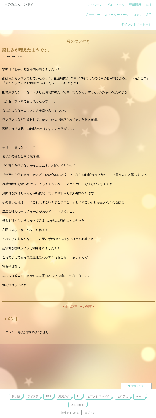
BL (78, 396)
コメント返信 (142, 14)
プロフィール (115, 5)
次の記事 (87, 306)
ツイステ (33, 396)
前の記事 (70, 306)
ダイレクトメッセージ (136, 24)
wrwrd (139, 396)
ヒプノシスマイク (98, 396)
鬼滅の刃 (64, 396)
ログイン (90, 412)
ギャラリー (92, 14)
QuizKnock (77, 404)
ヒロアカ (123, 396)
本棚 (149, 5)
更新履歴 (135, 5)
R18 (48, 396)
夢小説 (16, 396)
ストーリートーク (117, 14)
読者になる (136, 385)
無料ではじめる (70, 412)
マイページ (94, 5)
